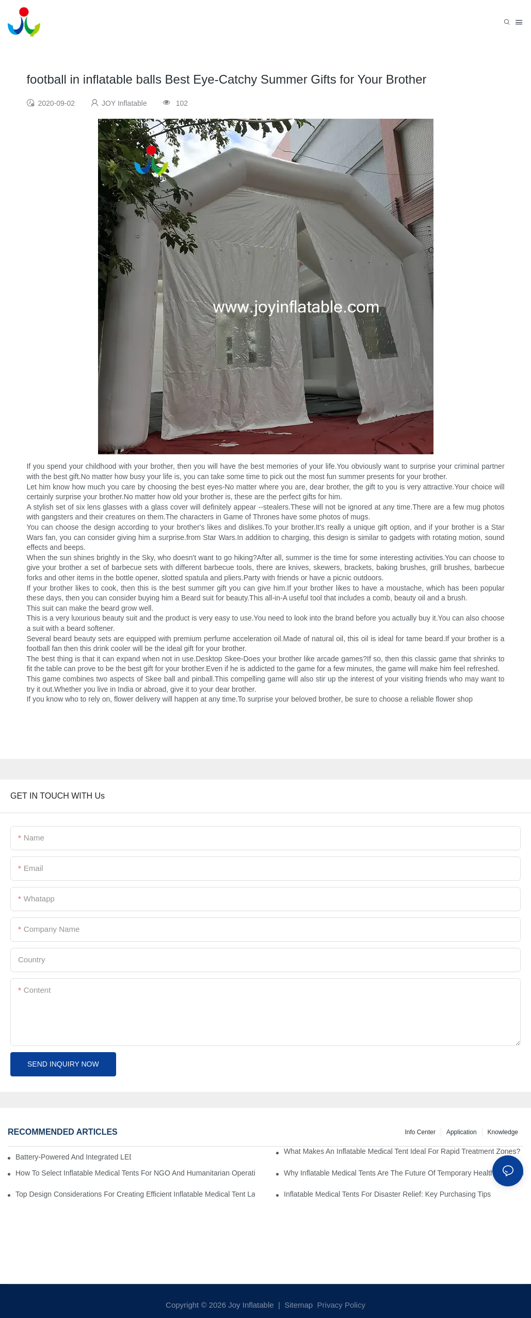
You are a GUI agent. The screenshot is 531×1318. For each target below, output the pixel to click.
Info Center (420, 1132)
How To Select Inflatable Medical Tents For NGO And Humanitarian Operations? (135, 1173)
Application (461, 1132)
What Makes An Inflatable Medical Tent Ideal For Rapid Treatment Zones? (402, 1151)
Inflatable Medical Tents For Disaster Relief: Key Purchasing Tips (387, 1194)
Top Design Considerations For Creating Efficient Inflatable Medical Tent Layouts (135, 1194)
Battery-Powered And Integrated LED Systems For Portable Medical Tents (73, 1157)
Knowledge (503, 1132)
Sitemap (297, 1304)
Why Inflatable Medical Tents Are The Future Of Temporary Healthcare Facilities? (403, 1173)
